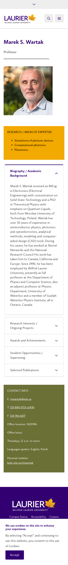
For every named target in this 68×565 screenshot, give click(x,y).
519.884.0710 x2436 (22, 407)
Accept (14, 555)
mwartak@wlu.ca (20, 399)
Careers (54, 516)
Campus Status (18, 516)
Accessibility (38, 516)
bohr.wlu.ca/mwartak (20, 462)
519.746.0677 (17, 416)
